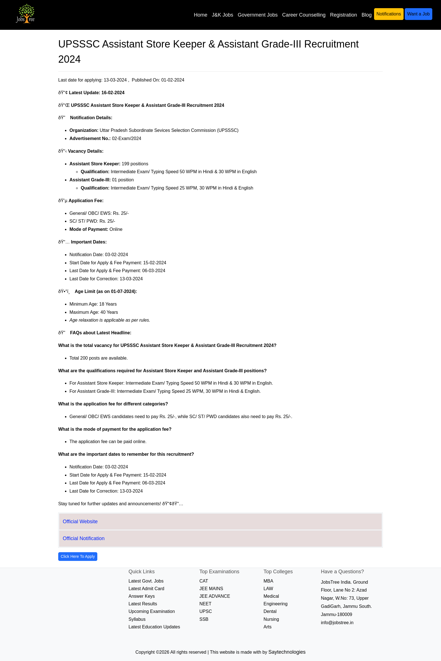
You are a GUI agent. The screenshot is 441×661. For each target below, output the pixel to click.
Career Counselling (303, 15)
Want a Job (418, 14)
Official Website (80, 521)
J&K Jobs (222, 15)
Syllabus (137, 619)
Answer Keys (142, 596)
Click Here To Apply (78, 556)
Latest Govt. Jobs (146, 581)
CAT (203, 581)
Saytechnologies (286, 652)
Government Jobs (258, 15)
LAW (268, 588)
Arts (267, 626)
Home (200, 15)
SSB (203, 619)
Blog (366, 15)
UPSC (205, 611)
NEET (205, 603)
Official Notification (84, 538)
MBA (268, 581)
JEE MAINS (211, 588)
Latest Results (143, 603)
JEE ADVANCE (214, 596)
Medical (271, 596)
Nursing (271, 619)
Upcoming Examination (152, 611)
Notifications (389, 14)
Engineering (275, 603)
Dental (270, 611)
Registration (343, 15)
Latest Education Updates (154, 626)
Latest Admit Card (146, 588)
